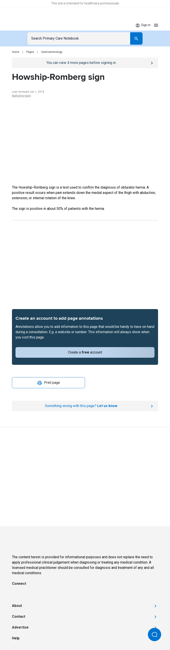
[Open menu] (156, 25)
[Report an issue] (85, 406)
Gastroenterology (51, 52)
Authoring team (21, 95)
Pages (30, 52)
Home (15, 52)
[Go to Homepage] (25, 25)
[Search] (136, 38)
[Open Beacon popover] (154, 634)
